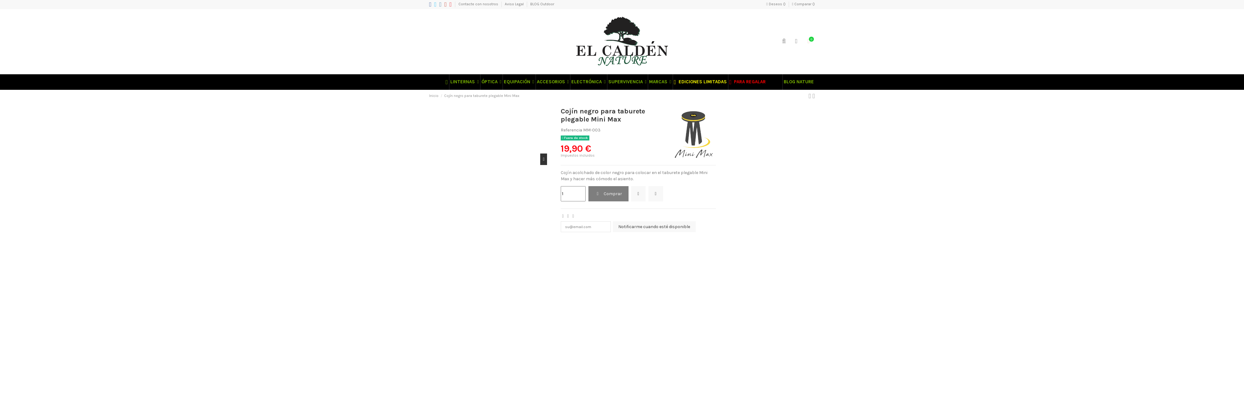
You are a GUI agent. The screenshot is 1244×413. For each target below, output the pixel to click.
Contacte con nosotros (478, 4)
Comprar (608, 193)
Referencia (571, 130)
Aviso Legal (515, 4)
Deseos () (776, 4)
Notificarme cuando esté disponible (661, 227)
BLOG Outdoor (542, 4)
